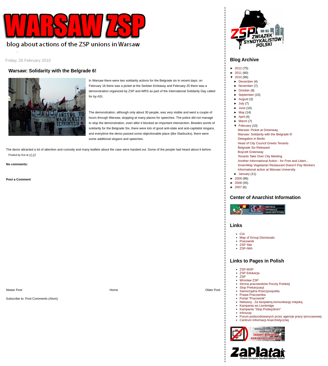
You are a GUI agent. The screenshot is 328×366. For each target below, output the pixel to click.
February (245, 125)
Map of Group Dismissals (257, 237)
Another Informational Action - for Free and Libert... (273, 161)
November (246, 86)
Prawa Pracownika (253, 295)
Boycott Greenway (250, 152)
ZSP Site (246, 245)
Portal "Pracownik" (253, 298)
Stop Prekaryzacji (252, 287)
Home (113, 290)
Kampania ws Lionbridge (257, 305)
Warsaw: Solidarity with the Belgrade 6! (52, 70)
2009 (239, 178)
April (242, 116)
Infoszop (246, 313)
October (245, 90)
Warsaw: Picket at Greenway (258, 130)
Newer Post (14, 290)
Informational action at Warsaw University (266, 169)
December (246, 81)
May (242, 112)
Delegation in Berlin (251, 138)
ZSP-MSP (247, 269)
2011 (239, 73)
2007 (239, 187)
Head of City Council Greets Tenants (263, 143)
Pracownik (247, 241)
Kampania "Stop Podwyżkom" (260, 309)
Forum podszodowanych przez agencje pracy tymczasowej (281, 316)
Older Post (212, 290)
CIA (242, 234)
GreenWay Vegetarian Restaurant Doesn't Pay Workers (276, 165)
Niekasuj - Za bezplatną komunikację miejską (271, 302)
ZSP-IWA (246, 248)
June (242, 108)
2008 (239, 183)
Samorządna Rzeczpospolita (260, 291)
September (247, 95)
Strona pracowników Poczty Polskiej (265, 284)
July (242, 103)
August (244, 99)
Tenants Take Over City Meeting (260, 156)
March (243, 121)
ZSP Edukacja (250, 273)
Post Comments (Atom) (41, 298)
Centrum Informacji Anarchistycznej (264, 320)
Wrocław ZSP (249, 280)
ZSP (243, 276)
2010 (239, 77)
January (245, 174)
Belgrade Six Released (254, 147)
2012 (239, 68)
